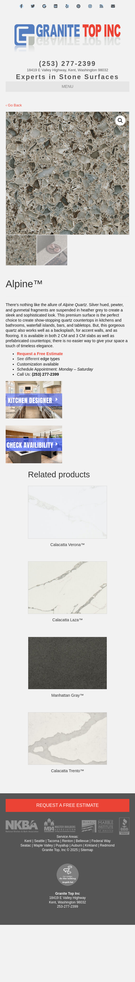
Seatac (25, 845)
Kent (27, 841)
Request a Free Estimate (40, 353)
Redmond (107, 845)
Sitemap (86, 850)
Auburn (76, 845)
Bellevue (82, 841)
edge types (50, 359)
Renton (67, 841)
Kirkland (91, 845)
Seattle (39, 841)
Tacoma (53, 841)
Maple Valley (43, 845)
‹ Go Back (14, 105)
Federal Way (101, 841)
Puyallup (62, 845)
